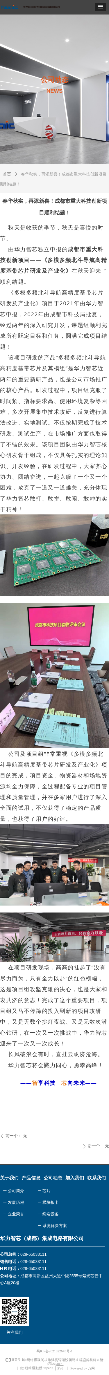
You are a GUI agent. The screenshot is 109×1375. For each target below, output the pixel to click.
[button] (100, 7)
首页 (7, 174)
